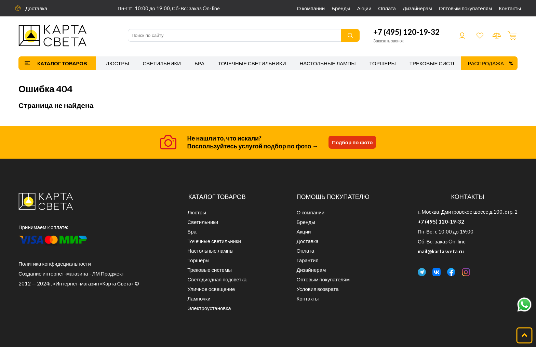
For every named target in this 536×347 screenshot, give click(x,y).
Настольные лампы (328, 63)
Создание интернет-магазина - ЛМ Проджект (71, 273)
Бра (199, 63)
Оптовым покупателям (465, 8)
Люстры (117, 63)
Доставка (36, 8)
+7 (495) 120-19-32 (406, 32)
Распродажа (486, 63)
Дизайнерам (417, 8)
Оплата (387, 8)
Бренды (341, 8)
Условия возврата (318, 289)
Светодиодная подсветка (216, 279)
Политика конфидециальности (54, 264)
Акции (364, 8)
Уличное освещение (211, 289)
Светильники (162, 63)
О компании (311, 8)
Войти (462, 35)
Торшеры (383, 63)
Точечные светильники (252, 63)
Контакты (510, 8)
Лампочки (198, 298)
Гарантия (308, 260)
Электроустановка (209, 308)
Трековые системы (437, 63)
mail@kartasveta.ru (441, 251)
